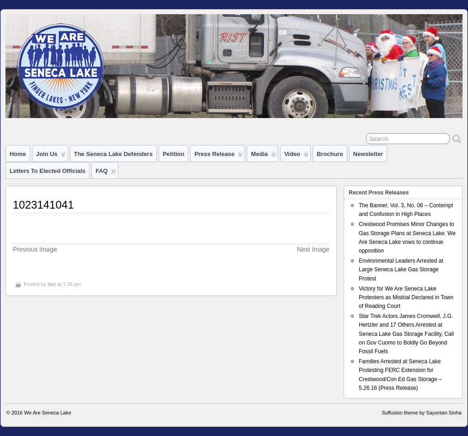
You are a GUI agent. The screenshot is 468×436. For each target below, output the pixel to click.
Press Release (218, 156)
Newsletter (368, 154)
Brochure (330, 154)
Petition (174, 154)
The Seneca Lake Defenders (113, 154)
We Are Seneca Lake (47, 412)
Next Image (313, 249)
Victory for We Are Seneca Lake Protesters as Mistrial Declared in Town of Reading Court (406, 297)
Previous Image (35, 249)
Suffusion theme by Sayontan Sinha (422, 412)
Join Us (50, 156)
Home (18, 154)
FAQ (106, 172)
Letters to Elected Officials (47, 170)
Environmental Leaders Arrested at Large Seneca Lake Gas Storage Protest (401, 269)
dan (52, 284)
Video (296, 156)
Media (263, 156)
